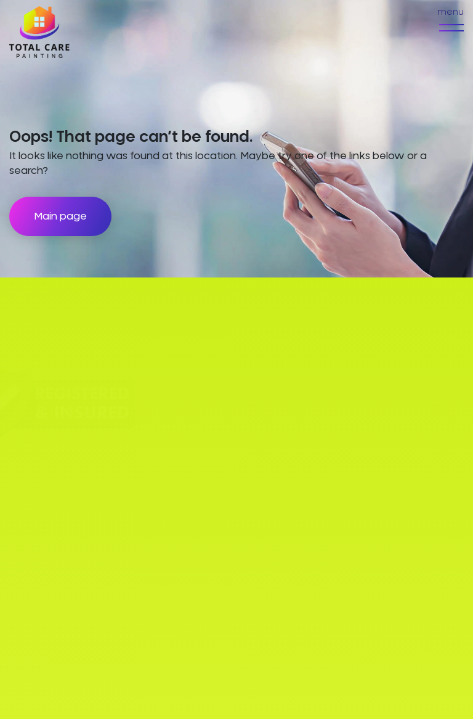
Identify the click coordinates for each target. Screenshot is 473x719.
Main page (60, 216)
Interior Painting (287, 425)
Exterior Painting (288, 401)
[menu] (451, 27)
